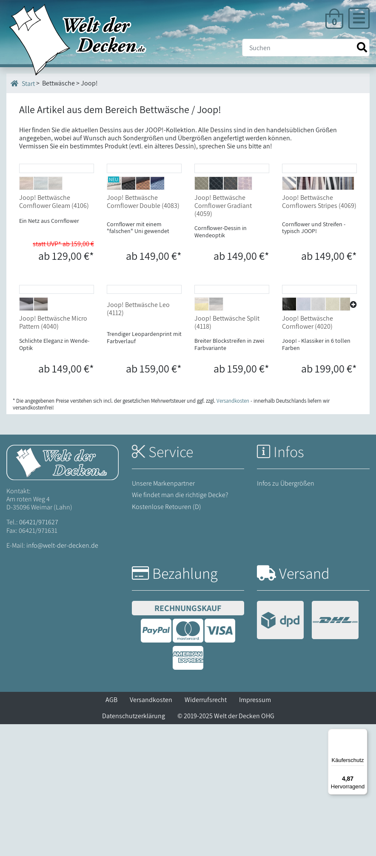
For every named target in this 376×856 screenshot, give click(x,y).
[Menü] (362, 734)
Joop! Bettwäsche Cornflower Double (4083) (143, 267)
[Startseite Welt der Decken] (62, 593)
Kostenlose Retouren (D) (166, 638)
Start (23, 83)
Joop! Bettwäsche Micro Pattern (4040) (53, 454)
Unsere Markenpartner (163, 615)
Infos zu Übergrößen (285, 615)
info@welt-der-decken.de (62, 676)
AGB (111, 831)
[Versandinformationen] (308, 752)
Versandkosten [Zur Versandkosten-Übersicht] (232, 532)
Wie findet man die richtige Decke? (180, 626)
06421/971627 (38, 653)
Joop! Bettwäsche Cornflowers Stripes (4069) (319, 267)
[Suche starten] (362, 47)
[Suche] (306, 48)
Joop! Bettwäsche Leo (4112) (138, 440)
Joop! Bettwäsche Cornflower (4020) (307, 454)
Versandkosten (151, 831)
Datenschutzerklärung (133, 847)
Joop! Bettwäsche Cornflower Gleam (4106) (54, 267)
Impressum (255, 831)
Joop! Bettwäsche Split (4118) (226, 454)
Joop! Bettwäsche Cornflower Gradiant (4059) (223, 271)
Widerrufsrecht (206, 831)
